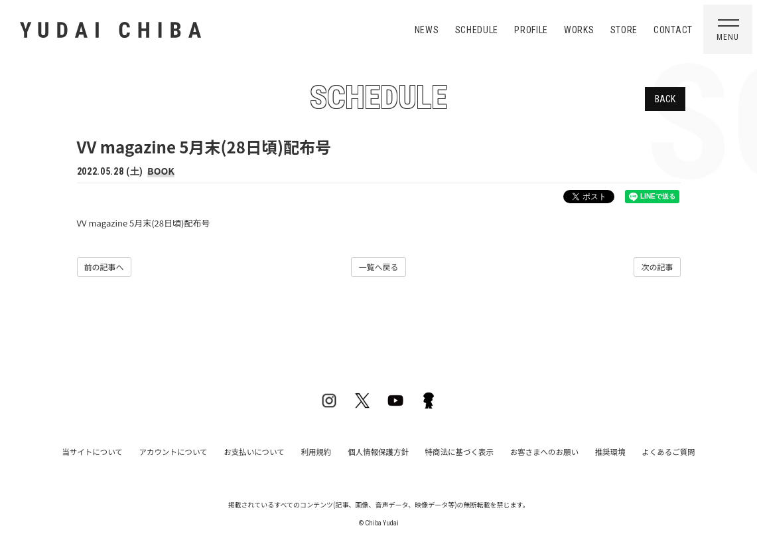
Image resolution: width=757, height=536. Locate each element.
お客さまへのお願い (532, 451)
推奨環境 (593, 451)
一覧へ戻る (378, 266)
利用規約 (321, 451)
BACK (665, 99)
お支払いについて (264, 451)
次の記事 (657, 266)
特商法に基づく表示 (453, 451)
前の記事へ (104, 266)
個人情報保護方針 (378, 451)
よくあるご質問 (646, 451)
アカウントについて (189, 451)
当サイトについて (114, 451)
